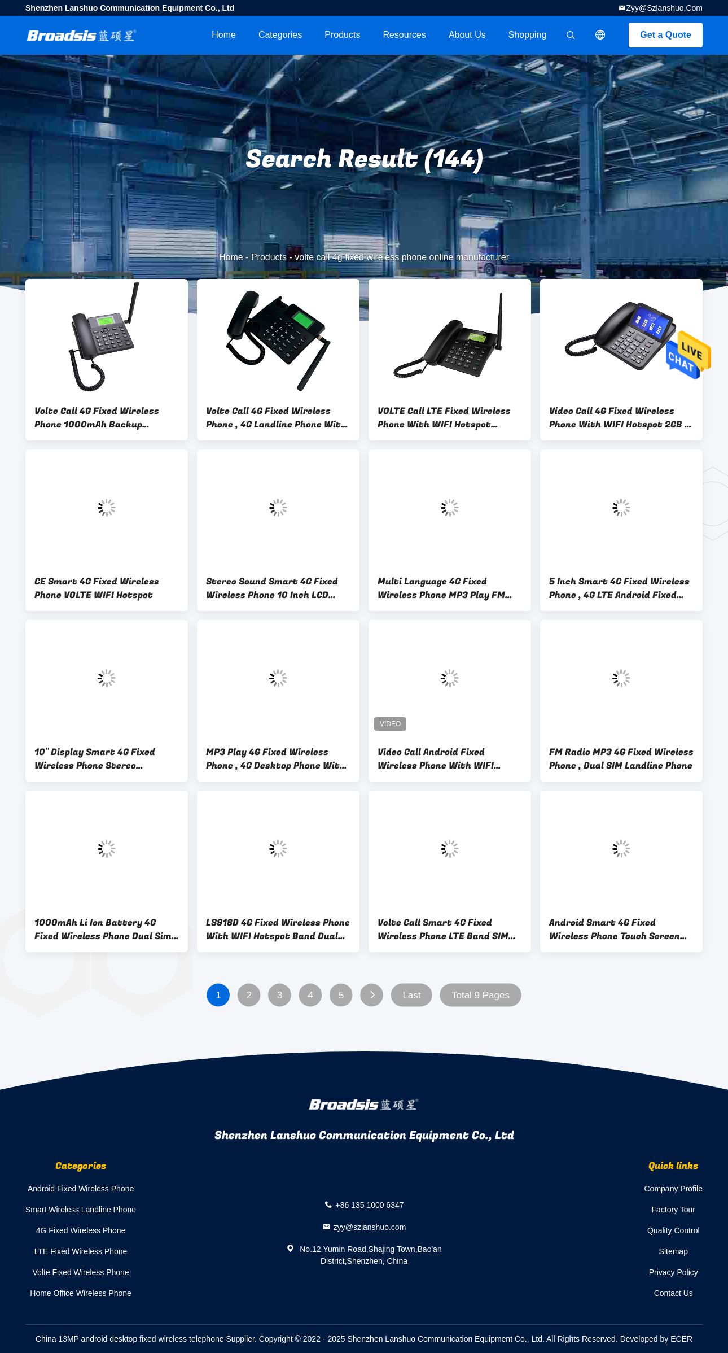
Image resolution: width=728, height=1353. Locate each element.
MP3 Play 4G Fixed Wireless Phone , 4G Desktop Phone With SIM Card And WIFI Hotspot (275, 758)
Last (411, 995)
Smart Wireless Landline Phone (80, 1209)
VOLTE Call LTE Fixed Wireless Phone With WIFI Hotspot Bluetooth (444, 417)
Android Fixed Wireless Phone (81, 1188)
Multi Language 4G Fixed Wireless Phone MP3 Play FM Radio (441, 588)
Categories (280, 35)
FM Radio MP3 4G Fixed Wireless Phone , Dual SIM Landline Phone (621, 758)
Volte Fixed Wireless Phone (80, 1272)
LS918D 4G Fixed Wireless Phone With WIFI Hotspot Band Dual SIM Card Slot (278, 929)
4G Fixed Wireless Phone (81, 1230)
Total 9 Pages (480, 995)
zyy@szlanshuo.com (664, 7)
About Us (467, 35)
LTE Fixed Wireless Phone (81, 1251)
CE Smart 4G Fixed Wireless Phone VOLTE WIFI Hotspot (96, 588)
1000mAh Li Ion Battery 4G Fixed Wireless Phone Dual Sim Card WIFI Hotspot (103, 929)
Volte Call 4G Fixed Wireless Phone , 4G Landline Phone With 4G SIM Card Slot (276, 417)
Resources (404, 35)
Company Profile (673, 1188)
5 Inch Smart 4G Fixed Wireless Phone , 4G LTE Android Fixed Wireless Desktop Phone (619, 588)
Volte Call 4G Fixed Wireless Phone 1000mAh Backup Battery (96, 417)
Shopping (527, 35)
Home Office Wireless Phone (80, 1293)
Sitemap (673, 1251)
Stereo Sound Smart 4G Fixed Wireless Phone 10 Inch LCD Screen (272, 588)
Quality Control (673, 1230)
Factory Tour (673, 1209)
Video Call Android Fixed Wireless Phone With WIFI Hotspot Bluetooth (436, 758)
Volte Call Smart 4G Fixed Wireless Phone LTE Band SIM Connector (443, 929)
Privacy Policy (673, 1272)
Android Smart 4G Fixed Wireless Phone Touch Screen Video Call (614, 929)
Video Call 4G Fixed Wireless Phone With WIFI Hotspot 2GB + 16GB (618, 417)
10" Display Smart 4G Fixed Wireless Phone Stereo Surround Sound (94, 758)
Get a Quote (665, 35)
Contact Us (673, 1293)
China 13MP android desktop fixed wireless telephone (130, 1338)
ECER (681, 1338)
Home (224, 35)
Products (342, 35)
